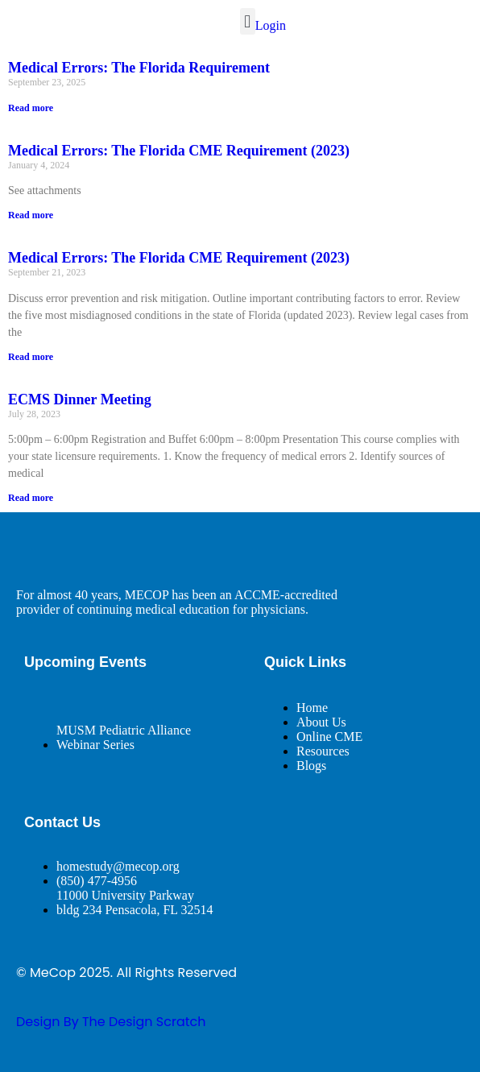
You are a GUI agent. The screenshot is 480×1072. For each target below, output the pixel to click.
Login (270, 25)
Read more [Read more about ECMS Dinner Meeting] (30, 497)
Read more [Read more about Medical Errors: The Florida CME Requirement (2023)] (30, 215)
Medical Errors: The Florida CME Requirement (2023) (179, 151)
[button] (247, 21)
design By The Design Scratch (111, 1021)
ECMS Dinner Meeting (79, 399)
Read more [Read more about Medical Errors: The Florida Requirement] (30, 108)
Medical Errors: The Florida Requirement (139, 68)
